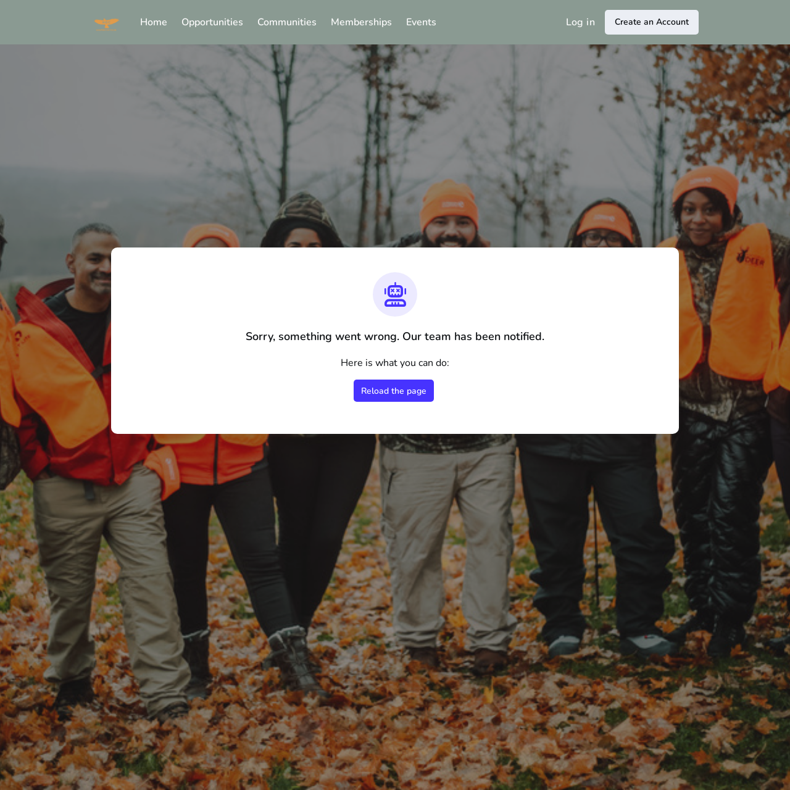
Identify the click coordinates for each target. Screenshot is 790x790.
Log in (580, 22)
